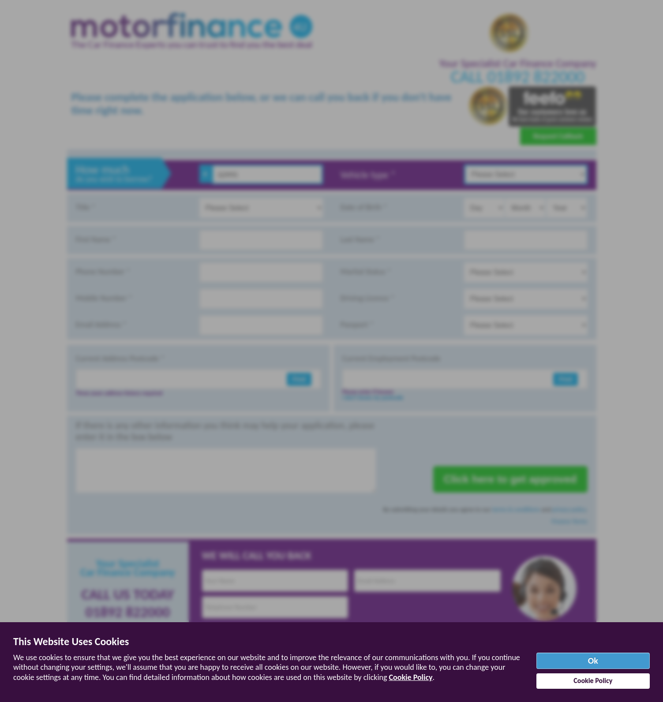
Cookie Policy (411, 677)
